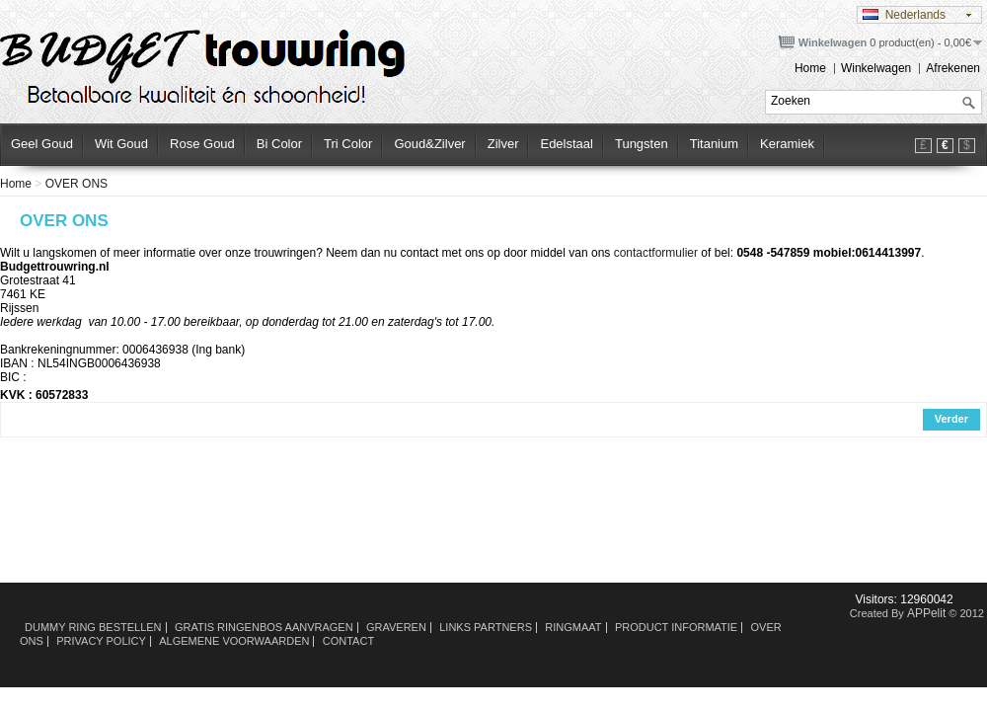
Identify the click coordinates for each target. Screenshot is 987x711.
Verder (951, 419)
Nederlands (904, 15)
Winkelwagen (876, 68)
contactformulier (656, 253)
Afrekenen (953, 68)
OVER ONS (76, 184)
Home (810, 68)
